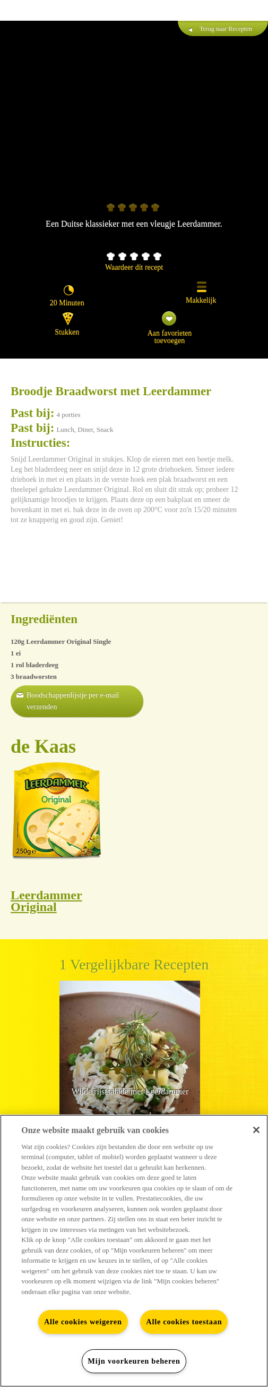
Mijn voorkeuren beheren (134, 1361)
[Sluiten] (256, 1130)
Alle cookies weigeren (83, 1321)
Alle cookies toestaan (184, 1321)
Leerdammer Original (46, 901)
